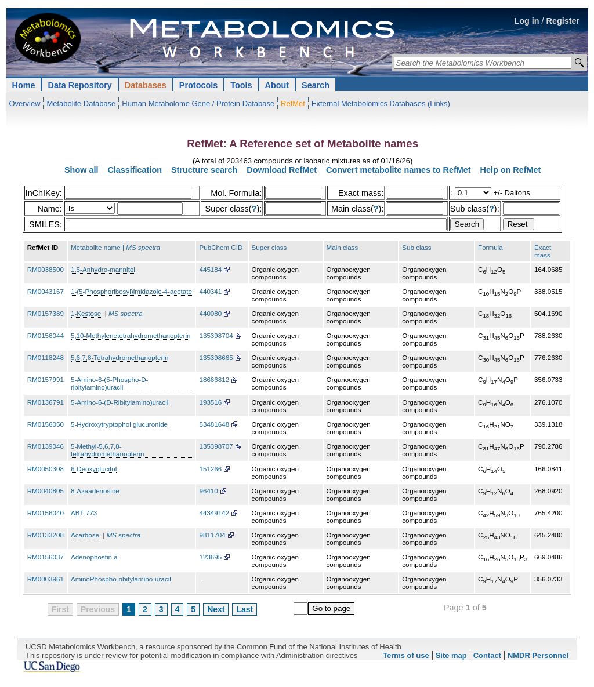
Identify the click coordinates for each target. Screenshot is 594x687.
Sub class (416, 247)
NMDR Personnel (538, 655)
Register (563, 21)
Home (23, 85)
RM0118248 (45, 357)
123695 (210, 557)
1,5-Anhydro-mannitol (103, 269)
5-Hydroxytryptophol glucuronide (119, 424)
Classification (134, 170)
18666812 (214, 379)
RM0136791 (45, 402)
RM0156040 (45, 513)
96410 (208, 491)
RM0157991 (45, 379)
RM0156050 (45, 424)
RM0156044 (45, 335)
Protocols (198, 85)
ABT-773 (84, 513)
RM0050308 (45, 468)
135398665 (216, 357)
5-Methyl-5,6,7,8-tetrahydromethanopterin (107, 449)
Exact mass (542, 251)
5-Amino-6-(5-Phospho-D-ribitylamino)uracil (109, 383)
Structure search (204, 170)
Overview (25, 103)
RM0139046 (45, 446)
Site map (451, 655)
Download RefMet (282, 170)
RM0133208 (45, 535)
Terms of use (406, 655)
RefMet (293, 103)
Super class (269, 247)
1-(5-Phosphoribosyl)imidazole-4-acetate (131, 291)
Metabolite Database (80, 103)
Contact (487, 655)
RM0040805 (45, 491)
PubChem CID (220, 247)
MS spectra (125, 313)
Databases (145, 85)
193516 (210, 402)
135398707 (216, 446)
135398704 (216, 335)
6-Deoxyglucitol (94, 468)
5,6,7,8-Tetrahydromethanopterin (119, 357)
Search (315, 85)
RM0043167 (45, 291)
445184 (210, 269)
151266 (210, 468)
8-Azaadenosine (95, 491)
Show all (81, 170)
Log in (526, 21)
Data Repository (79, 85)
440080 (210, 313)
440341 (210, 291)
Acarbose (85, 535)
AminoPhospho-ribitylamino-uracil (121, 579)
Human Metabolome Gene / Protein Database (198, 103)
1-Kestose (86, 313)
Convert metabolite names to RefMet (398, 170)
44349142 (214, 513)
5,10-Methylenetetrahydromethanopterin (131, 335)
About (277, 85)
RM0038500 (45, 269)
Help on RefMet (510, 170)
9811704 (212, 535)
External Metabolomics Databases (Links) (381, 103)
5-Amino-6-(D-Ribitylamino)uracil (119, 402)
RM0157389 (45, 313)
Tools (241, 85)
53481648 (214, 424)
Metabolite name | (115, 247)
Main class (342, 247)
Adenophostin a (94, 557)
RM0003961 (45, 579)
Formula (490, 247)
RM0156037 (45, 557)
